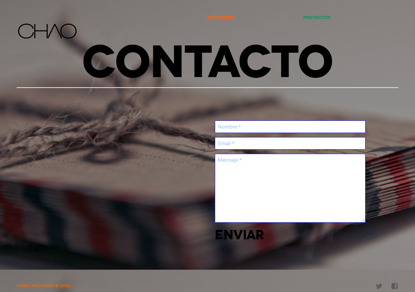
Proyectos (317, 17)
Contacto (220, 17)
